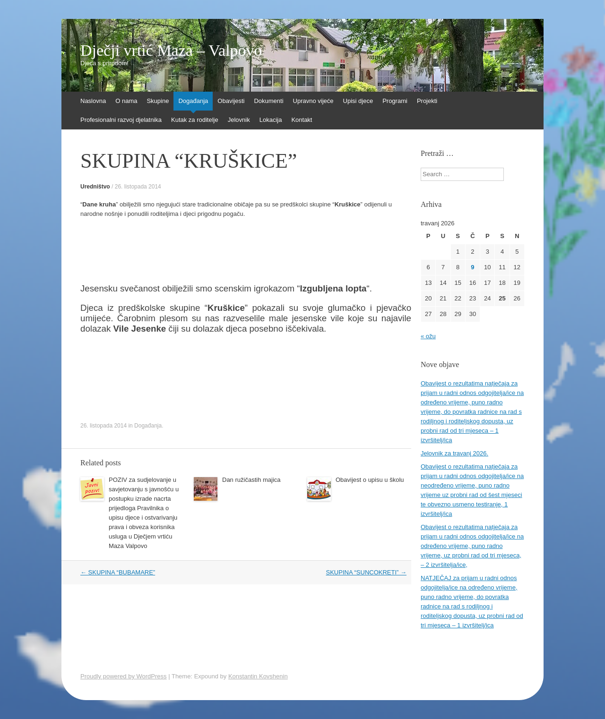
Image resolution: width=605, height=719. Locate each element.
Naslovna (93, 100)
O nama (126, 100)
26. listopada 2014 (138, 186)
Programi (394, 100)
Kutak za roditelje (194, 119)
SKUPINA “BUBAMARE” (117, 572)
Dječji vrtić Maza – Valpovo (171, 51)
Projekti (427, 100)
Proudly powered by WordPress (123, 676)
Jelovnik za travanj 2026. (454, 453)
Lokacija (270, 119)
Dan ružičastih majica (251, 479)
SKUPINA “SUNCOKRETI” (366, 572)
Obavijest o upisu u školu (370, 479)
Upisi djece (358, 100)
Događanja (193, 100)
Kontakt (301, 119)
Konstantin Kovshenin (258, 676)
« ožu (428, 336)
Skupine (158, 100)
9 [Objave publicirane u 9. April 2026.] (472, 267)
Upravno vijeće (313, 100)
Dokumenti (268, 100)
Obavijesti (230, 100)
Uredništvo (95, 186)
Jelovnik (239, 119)
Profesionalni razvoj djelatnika (121, 119)
